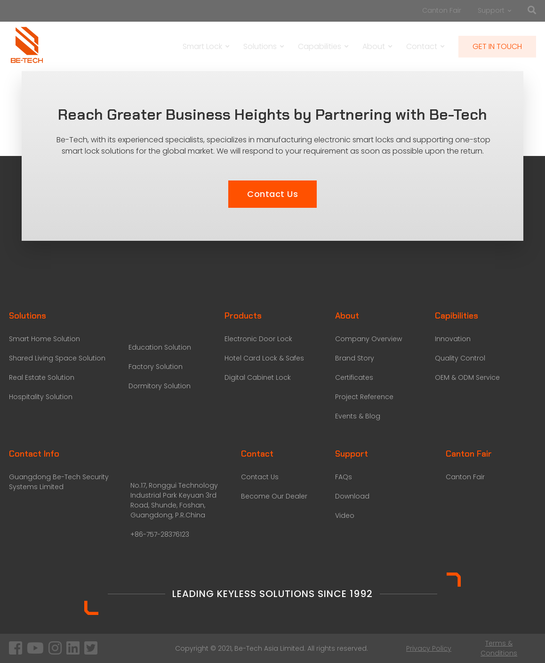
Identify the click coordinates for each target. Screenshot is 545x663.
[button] (272, 194)
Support (494, 10)
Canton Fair (441, 10)
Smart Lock (206, 46)
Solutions (263, 46)
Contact (425, 46)
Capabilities (323, 46)
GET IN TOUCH (497, 46)
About (377, 46)
